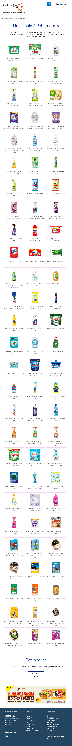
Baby (48, 716)
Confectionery (51, 720)
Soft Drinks (51, 728)
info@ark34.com (61, 4)
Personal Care (52, 726)
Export (60, 11)
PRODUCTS (9, 19)
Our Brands (30, 720)
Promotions (55, 11)
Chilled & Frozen (52, 718)
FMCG (28, 722)
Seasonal (50, 731)
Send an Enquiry (36, 675)
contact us (60, 34)
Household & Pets (53, 724)
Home (28, 716)
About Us (42, 11)
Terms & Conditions (33, 731)
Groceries (50, 722)
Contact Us (65, 11)
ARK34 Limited (10, 716)
